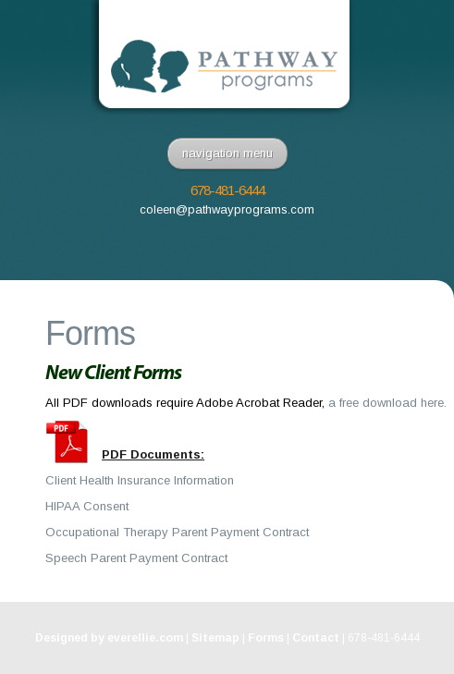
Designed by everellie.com (109, 637)
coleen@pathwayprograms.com (227, 209)
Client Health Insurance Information (139, 480)
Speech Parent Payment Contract (136, 558)
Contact (315, 637)
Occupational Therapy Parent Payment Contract (177, 532)
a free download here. (387, 403)
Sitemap (215, 637)
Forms (266, 637)
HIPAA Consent (87, 506)
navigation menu (227, 153)
